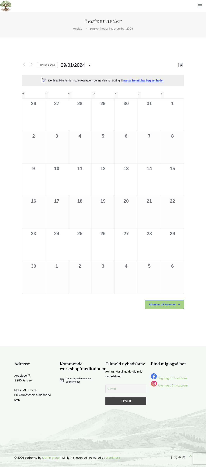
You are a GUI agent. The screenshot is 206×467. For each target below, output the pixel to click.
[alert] (103, 80)
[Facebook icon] (171, 458)
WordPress (113, 458)
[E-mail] (125, 389)
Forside (77, 29)
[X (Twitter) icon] (175, 458)
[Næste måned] (31, 64)
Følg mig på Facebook (169, 378)
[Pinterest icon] (179, 458)
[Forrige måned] (24, 64)
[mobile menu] (200, 6)
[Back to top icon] (190, 456)
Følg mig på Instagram (169, 385)
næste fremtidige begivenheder (143, 80)
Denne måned (47, 65)
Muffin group (51, 458)
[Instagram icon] (183, 458)
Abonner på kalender (162, 304)
